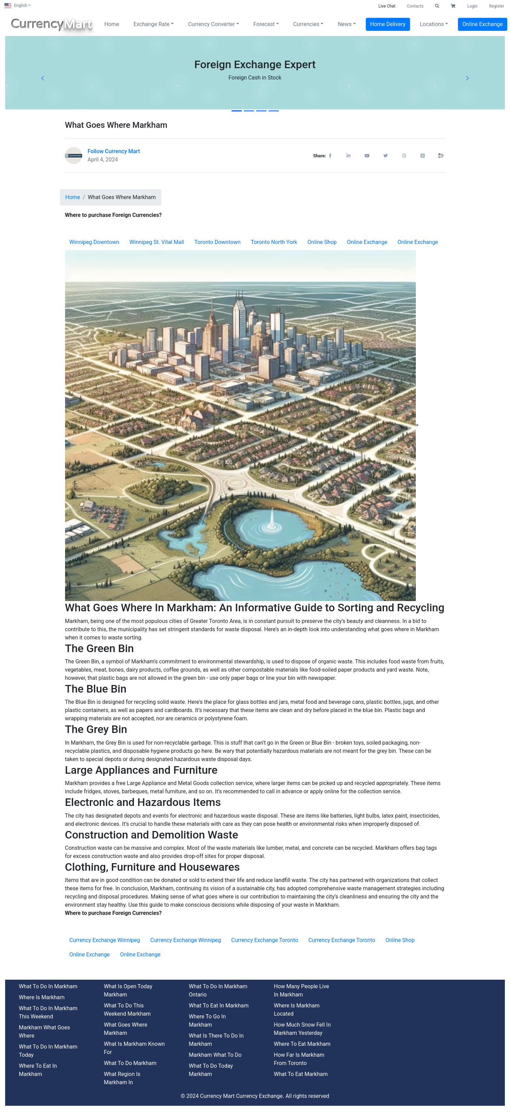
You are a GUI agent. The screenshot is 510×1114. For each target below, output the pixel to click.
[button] (437, 6)
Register (496, 6)
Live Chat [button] (386, 6)
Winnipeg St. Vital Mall (156, 242)
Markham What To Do (215, 1055)
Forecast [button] (264, 24)
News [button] (344, 24)
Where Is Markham (42, 997)
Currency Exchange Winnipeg (105, 940)
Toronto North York (274, 242)
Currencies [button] (306, 24)
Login (472, 6)
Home (72, 197)
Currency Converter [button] (211, 24)
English (15, 5)
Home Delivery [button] (388, 24)
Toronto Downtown (217, 242)
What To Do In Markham (48, 986)
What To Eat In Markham (218, 1005)
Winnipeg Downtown (95, 242)
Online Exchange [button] (482, 24)
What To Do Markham (130, 1063)
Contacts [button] (415, 6)
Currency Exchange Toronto (264, 940)
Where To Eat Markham (302, 1044)
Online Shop (322, 242)
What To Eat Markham (300, 1074)
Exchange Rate (152, 24)
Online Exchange (367, 242)
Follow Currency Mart (114, 151)
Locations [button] (432, 24)
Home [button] (111, 24)
